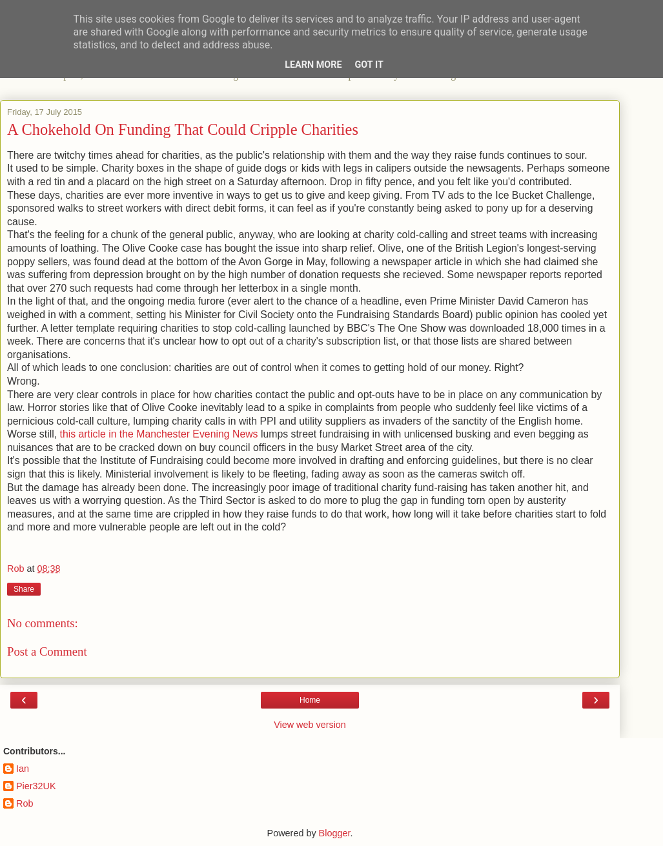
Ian (22, 768)
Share (24, 589)
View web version (310, 725)
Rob (24, 803)
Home (310, 700)
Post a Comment (47, 651)
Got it (369, 64)
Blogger (335, 833)
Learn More (313, 64)
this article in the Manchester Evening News (159, 433)
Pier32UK (36, 786)
